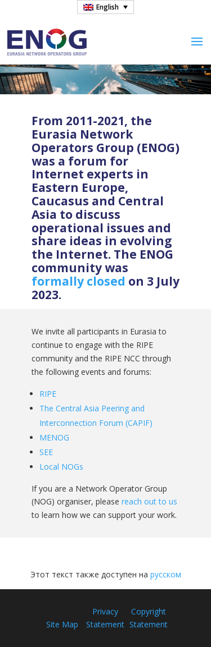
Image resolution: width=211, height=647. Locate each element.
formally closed (78, 281)
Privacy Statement (105, 618)
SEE (46, 452)
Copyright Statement (148, 618)
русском (165, 574)
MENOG (54, 437)
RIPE (47, 393)
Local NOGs (61, 466)
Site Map (62, 624)
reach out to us (149, 501)
